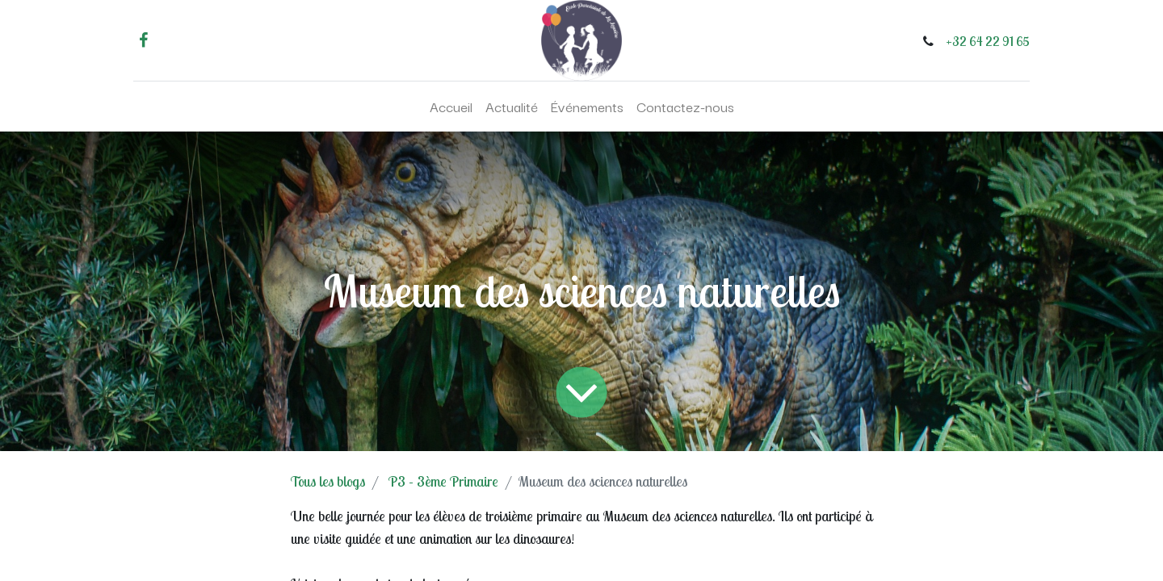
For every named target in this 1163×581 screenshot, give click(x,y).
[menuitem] (451, 106)
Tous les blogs (328, 481)
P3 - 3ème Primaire (443, 481)
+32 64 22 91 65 (988, 41)
